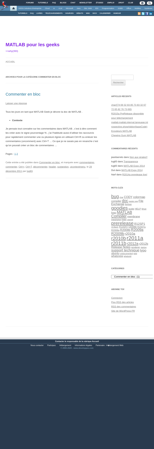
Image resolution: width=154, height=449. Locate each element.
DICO (95, 13)
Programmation (108, 8)
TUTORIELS (22, 13)
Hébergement (65, 345)
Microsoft (69, 8)
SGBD (120, 8)
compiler (116, 201)
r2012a (132, 244)
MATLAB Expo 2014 (134, 165)
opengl (130, 220)
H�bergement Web (114, 345)
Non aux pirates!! (138, 157)
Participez (51, 345)
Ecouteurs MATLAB (121, 131)
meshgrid (116, 219)
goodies (119, 208)
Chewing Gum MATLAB (123, 135)
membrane (133, 216)
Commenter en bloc (23, 94)
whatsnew (117, 256)
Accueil (10, 62)
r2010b (118, 238)
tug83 (30, 171)
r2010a (130, 234)
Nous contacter (37, 345)
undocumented (126, 253)
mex (124, 219)
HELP (138, 208)
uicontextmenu (78, 166)
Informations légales (83, 345)
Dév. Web (88, 8)
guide (131, 208)
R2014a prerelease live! (134, 174)
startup (144, 247)
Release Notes (120, 247)
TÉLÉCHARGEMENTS (53, 13)
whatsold (127, 256)
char (121, 197)
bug (115, 196)
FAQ (32, 13)
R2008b (125, 230)
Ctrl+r (21, 166)
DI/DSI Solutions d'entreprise (30, 8)
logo (113, 212)
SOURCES (69, 13)
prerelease (122, 223)
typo (143, 250)
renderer (135, 247)
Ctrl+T (29, 166)
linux (144, 208)
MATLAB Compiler (121, 214)
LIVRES (39, 13)
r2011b (118, 243)
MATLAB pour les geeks (33, 44)
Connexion (116, 297)
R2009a (137, 230)
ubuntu (115, 253)
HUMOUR (117, 13)
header (52, 166)
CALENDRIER (105, 13)
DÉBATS (79, 13)
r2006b (132, 226)
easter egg (133, 201)
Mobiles (138, 8)
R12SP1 (139, 223)
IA (54, 8)
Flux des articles (122, 302)
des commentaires (123, 306)
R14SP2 (123, 227)
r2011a (135, 238)
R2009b (117, 234)
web (135, 253)
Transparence (130, 161)
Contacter (59, 341)
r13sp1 (114, 227)
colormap (139, 197)
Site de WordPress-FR (123, 311)
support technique (125, 250)
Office (128, 8)
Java (78, 8)
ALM (60, 8)
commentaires (86, 162)
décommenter (40, 166)
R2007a (141, 227)
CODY (128, 197)
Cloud (47, 8)
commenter (11, 166)
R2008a (115, 230)
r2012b (143, 243)
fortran (128, 204)
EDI (96, 8)
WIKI (88, 13)
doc (125, 201)
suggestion (63, 166)
